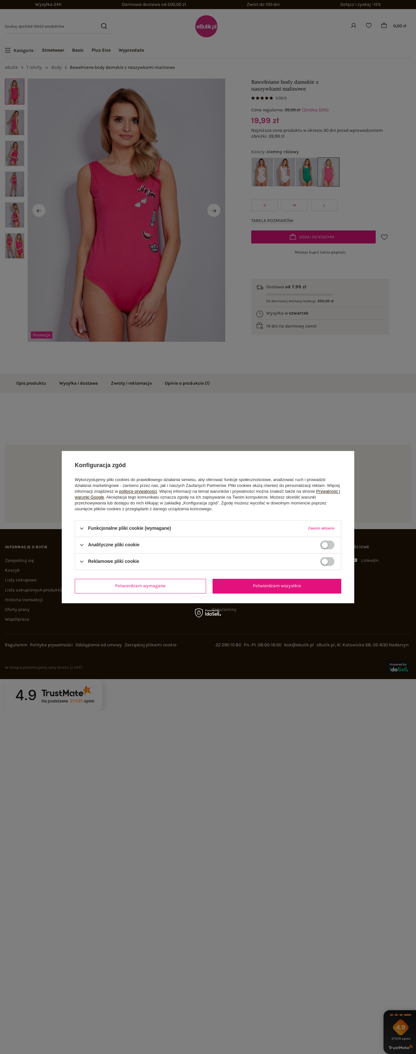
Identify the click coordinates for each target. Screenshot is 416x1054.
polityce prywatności (138, 491)
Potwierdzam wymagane (140, 586)
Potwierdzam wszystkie (277, 586)
